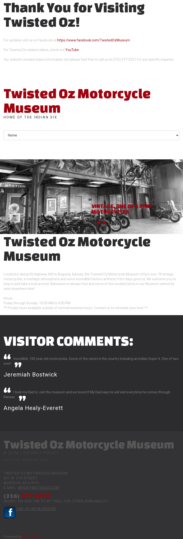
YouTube (72, 50)
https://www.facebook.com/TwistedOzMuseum (93, 40)
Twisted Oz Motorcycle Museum (77, 100)
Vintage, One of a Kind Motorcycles (122, 209)
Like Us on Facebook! (30, 509)
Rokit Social (31, 537)
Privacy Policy (41, 453)
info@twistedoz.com (38, 488)
